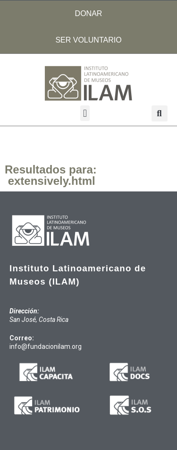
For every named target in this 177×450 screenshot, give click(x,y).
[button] (84, 113)
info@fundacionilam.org (45, 346)
